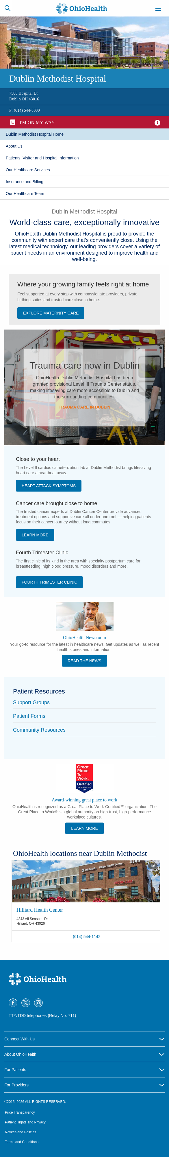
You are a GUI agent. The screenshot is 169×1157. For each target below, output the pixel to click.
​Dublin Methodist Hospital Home (35, 134)
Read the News (84, 660)
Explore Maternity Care (51, 313)
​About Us (14, 146)
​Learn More (35, 535)
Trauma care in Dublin (84, 407)
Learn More (84, 828)
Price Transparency (20, 1112)
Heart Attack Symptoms (49, 485)
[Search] (7, 8)
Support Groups (31, 702)
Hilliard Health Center (39, 910)
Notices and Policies (20, 1132)
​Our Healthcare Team (25, 193)
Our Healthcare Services (28, 170)
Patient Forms (29, 716)
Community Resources (39, 730)
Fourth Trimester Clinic (49, 582)
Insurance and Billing (24, 181)
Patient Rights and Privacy (25, 1122)
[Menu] (158, 9)
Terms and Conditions (21, 1142)
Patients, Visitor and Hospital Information (42, 158)
